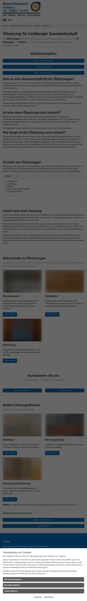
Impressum (38, 597)
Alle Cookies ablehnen (12, 585)
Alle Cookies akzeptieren (13, 579)
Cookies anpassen (10, 591)
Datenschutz (48, 597)
